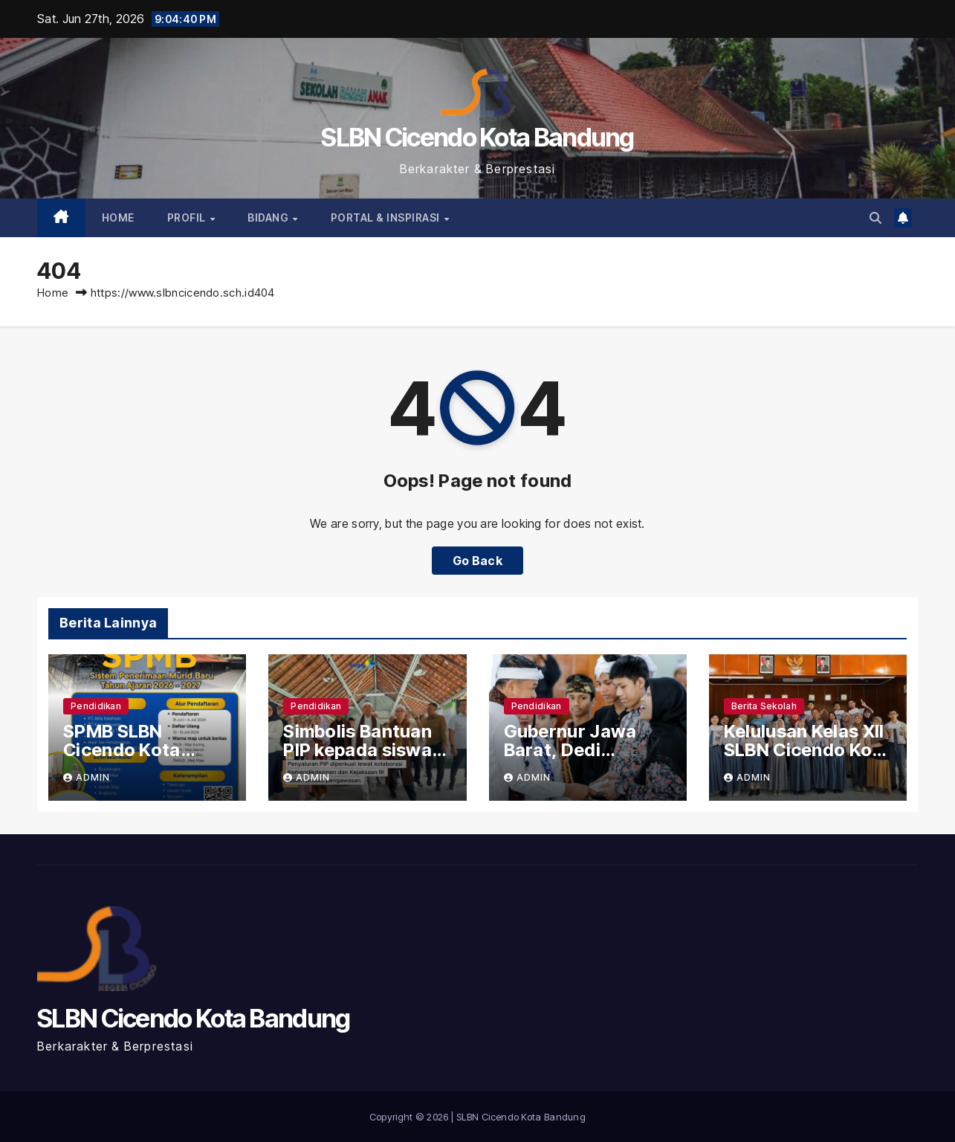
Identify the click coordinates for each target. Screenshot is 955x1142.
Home (118, 217)
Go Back (477, 560)
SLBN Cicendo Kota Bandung (477, 137)
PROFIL (188, 217)
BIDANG (269, 217)
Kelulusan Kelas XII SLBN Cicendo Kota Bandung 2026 (807, 749)
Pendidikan (96, 706)
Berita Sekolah (764, 706)
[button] (875, 217)
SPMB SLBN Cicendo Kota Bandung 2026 (126, 749)
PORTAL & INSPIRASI (387, 217)
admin (86, 777)
